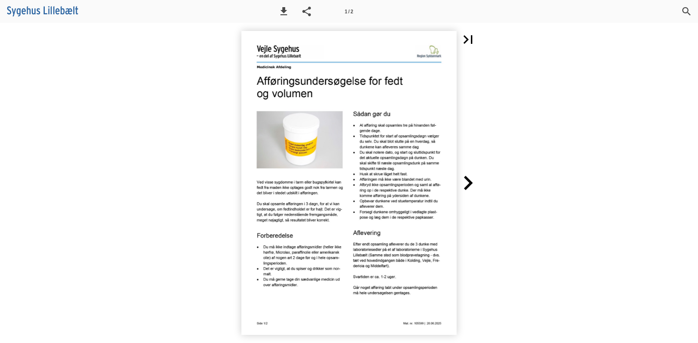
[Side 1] (349, 11)
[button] (283, 11)
